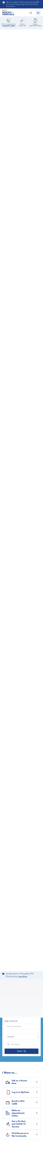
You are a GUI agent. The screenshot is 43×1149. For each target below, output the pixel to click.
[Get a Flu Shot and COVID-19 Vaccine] (21, 1124)
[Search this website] (31, 13)
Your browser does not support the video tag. (21, 1007)
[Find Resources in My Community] (21, 1135)
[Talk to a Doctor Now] (21, 1082)
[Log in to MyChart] (21, 1092)
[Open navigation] (38, 12)
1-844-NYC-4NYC (8, 26)
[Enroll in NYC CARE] (21, 1102)
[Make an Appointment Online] (21, 1113)
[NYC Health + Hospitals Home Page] (8, 13)
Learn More (22, 977)
